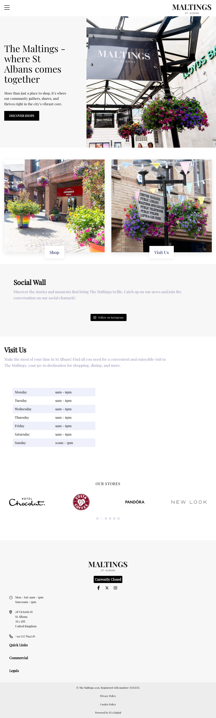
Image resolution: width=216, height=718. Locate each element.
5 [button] (114, 519)
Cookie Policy (108, 704)
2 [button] (102, 519)
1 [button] (97, 519)
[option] (27, 502)
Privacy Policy (108, 696)
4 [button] (110, 519)
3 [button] (106, 519)
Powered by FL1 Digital (108, 712)
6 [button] (118, 519)
